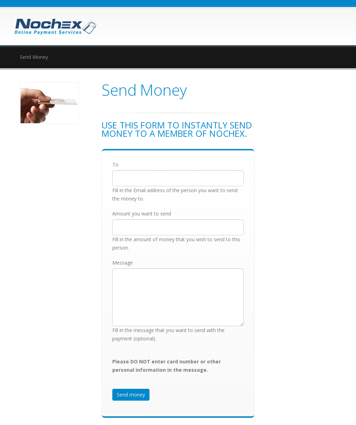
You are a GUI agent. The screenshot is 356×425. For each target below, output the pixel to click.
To (115, 164)
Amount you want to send (141, 213)
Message (122, 262)
